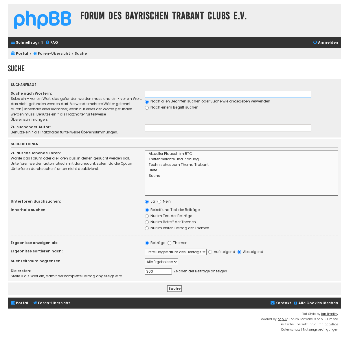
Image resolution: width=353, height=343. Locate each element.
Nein (164, 201)
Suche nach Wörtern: (31, 93)
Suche (242, 176)
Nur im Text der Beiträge (168, 215)
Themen (177, 242)
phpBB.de (331, 324)
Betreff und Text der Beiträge (172, 209)
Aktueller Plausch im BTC (242, 154)
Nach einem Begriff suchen (171, 107)
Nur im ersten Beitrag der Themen (177, 227)
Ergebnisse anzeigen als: (34, 242)
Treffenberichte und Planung (242, 159)
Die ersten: (21, 270)
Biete (242, 170)
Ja (150, 201)
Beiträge (155, 242)
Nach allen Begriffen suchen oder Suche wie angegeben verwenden (207, 101)
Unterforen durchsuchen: (36, 201)
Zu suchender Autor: (31, 126)
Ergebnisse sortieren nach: (36, 251)
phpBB (282, 319)
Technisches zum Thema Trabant (242, 165)
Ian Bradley (329, 314)
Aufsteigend (221, 251)
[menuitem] (51, 43)
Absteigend (250, 251)
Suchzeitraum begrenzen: (36, 260)
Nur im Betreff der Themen (170, 221)
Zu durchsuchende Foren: (36, 153)
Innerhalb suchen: (28, 209)
